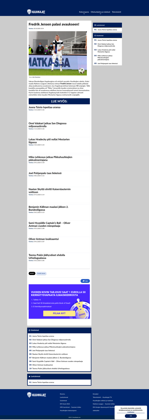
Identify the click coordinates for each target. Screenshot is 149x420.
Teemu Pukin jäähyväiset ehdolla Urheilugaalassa (47, 256)
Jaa (85, 281)
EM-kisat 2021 (65, 404)
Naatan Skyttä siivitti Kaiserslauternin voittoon (50, 191)
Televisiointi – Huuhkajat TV (102, 397)
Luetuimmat (35, 376)
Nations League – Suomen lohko (104, 404)
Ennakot (95, 394)
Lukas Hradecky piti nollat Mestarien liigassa (49, 141)
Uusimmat (35, 330)
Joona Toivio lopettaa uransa (44, 107)
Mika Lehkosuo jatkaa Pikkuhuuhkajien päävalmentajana (50, 158)
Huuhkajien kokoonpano (68, 410)
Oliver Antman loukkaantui (44, 239)
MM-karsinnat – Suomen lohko (70, 407)
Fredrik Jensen (41, 273)
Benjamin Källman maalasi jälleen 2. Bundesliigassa (48, 208)
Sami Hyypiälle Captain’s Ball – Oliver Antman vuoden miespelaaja (49, 224)
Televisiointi (116, 12)
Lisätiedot (130, 411)
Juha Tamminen (36, 77)
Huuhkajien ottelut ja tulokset (103, 400)
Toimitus (31, 28)
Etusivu (62, 394)
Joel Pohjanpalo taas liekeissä (45, 173)
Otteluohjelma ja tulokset (100, 12)
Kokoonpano (84, 12)
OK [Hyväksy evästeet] (131, 414)
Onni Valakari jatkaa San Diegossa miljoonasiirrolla (47, 125)
